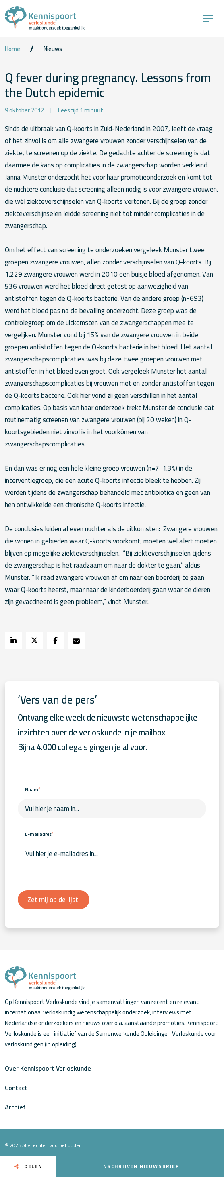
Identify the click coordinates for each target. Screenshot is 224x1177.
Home (12, 49)
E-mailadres (39, 834)
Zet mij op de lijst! (53, 899)
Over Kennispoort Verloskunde (48, 1068)
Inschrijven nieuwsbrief (140, 1166)
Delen (28, 1166)
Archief (15, 1107)
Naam (32, 789)
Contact (16, 1087)
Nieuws (53, 49)
